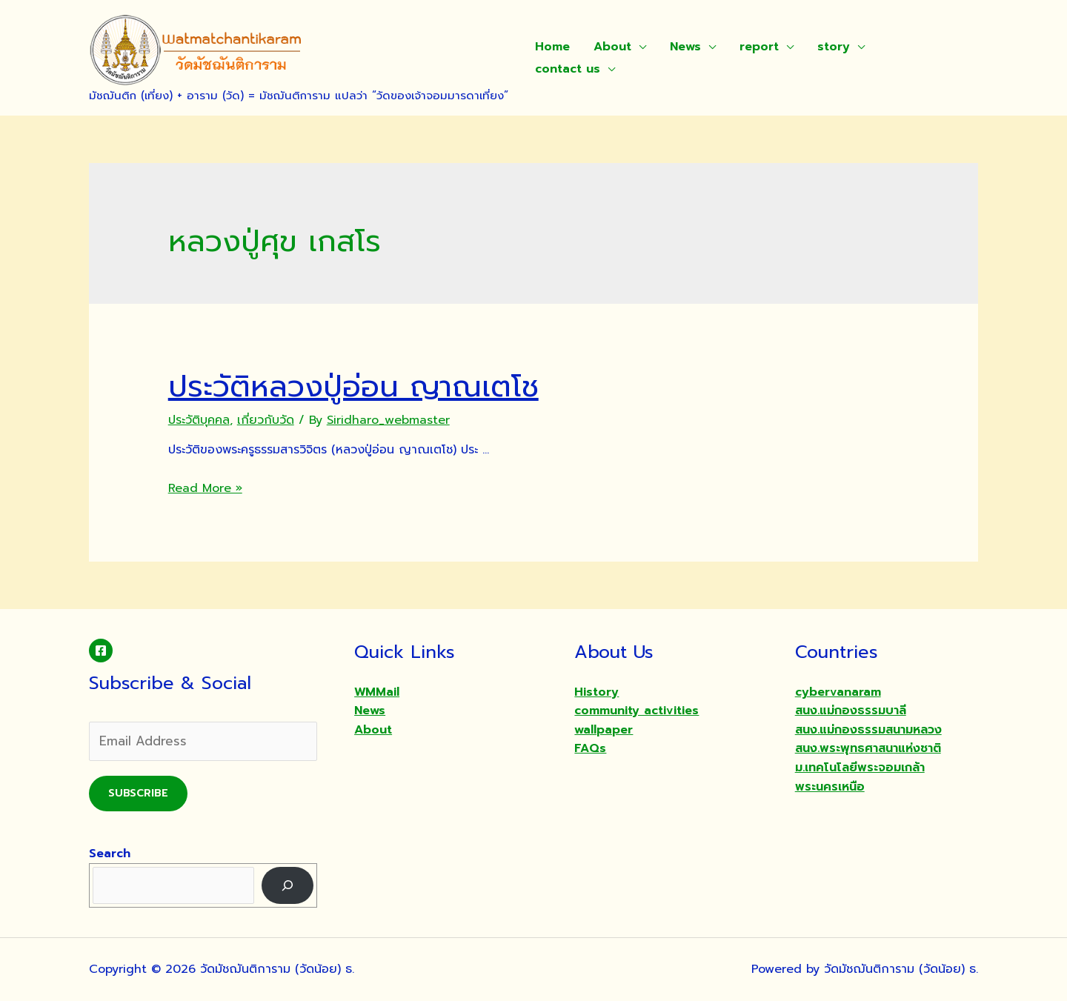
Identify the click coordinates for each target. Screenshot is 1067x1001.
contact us (567, 69)
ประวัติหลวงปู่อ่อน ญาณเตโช (353, 386)
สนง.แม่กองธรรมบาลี (850, 710)
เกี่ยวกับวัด (265, 420)
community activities (636, 710)
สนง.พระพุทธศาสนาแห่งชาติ (868, 748)
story (833, 47)
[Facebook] (101, 650)
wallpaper (603, 730)
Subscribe (138, 793)
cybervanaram (838, 692)
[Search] (288, 885)
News (685, 47)
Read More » (205, 488)
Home (552, 47)
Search (109, 853)
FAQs (590, 748)
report (759, 47)
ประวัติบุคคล (199, 420)
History (596, 692)
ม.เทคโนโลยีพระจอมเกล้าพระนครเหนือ (860, 777)
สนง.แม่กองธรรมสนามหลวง (868, 730)
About (612, 47)
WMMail (376, 692)
